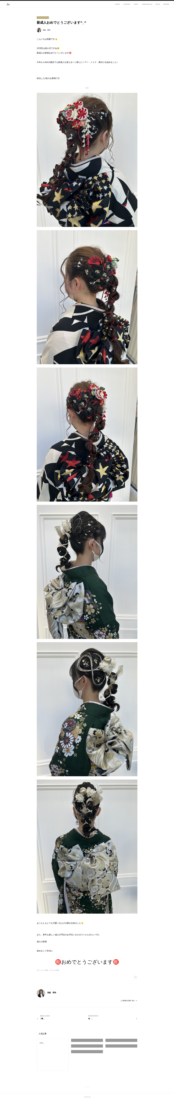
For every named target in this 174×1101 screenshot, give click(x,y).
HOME (117, 4)
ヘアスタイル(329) (53, 970)
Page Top (87, 1087)
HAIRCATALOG (147, 4)
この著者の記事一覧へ (128, 1001)
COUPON (126, 4)
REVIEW (166, 4)
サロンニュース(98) (42, 970)
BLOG (158, 4)
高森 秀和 (46, 30)
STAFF (136, 4)
